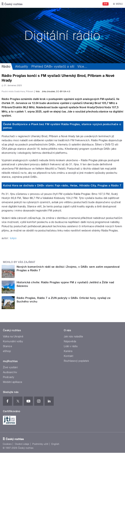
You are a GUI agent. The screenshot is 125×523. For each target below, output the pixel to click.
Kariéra (68, 421)
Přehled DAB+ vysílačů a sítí (52, 66)
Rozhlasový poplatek (76, 431)
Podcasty (8, 447)
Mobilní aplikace (12, 452)
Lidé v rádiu (71, 416)
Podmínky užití (40, 514)
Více (82, 66)
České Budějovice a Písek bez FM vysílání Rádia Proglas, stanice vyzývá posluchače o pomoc (62, 196)
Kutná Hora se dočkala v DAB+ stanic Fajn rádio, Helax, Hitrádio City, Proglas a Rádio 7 (62, 255)
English (55, 514)
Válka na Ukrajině (13, 406)
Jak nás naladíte (73, 406)
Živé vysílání (10, 437)
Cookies (7, 514)
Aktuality (21, 66)
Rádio (6, 66)
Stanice (7, 416)
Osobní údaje (22, 514)
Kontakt (68, 426)
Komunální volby (13, 411)
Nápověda (70, 411)
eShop (7, 421)
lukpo (13, 308)
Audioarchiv (10, 442)
